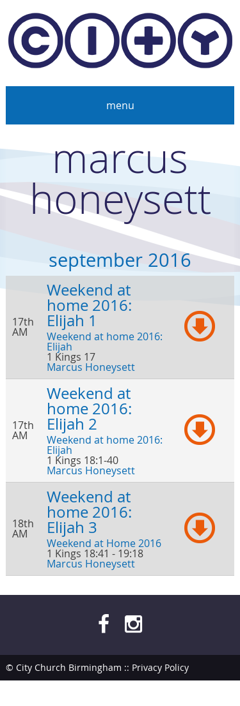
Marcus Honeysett (91, 367)
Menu (120, 105)
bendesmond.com (195, 693)
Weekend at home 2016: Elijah (105, 341)
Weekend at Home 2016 (104, 543)
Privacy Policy (160, 667)
